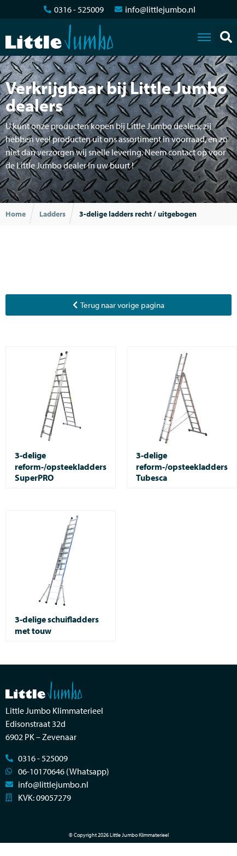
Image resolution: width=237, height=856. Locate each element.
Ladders (52, 214)
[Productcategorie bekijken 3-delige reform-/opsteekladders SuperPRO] (60, 417)
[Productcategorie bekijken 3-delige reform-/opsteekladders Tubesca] (181, 417)
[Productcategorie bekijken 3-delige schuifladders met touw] (60, 576)
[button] (226, 37)
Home (15, 214)
